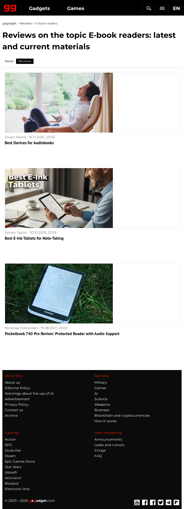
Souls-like (13, 450)
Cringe (100, 450)
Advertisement (17, 399)
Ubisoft (11, 472)
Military (100, 382)
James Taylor (16, 232)
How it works (105, 421)
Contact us (14, 410)
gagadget (9, 23)
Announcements (108, 439)
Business (101, 410)
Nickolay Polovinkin (21, 327)
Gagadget (10, 7)
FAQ (98, 456)
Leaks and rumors (109, 445)
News (9, 61)
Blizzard (11, 483)
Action (10, 439)
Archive (11, 415)
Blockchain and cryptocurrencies (122, 415)
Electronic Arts (17, 489)
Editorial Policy (17, 388)
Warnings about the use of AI (29, 393)
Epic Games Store (20, 461)
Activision (13, 478)
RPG (8, 445)
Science (100, 399)
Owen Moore (15, 137)
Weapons (102, 404)
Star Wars (13, 467)
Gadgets (39, 8)
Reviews (26, 23)
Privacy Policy (17, 404)
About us (12, 382)
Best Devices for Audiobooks (29, 142)
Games (75, 8)
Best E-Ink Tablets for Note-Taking (34, 238)
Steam (10, 456)
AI (96, 393)
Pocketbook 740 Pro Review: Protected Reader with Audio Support (62, 333)
